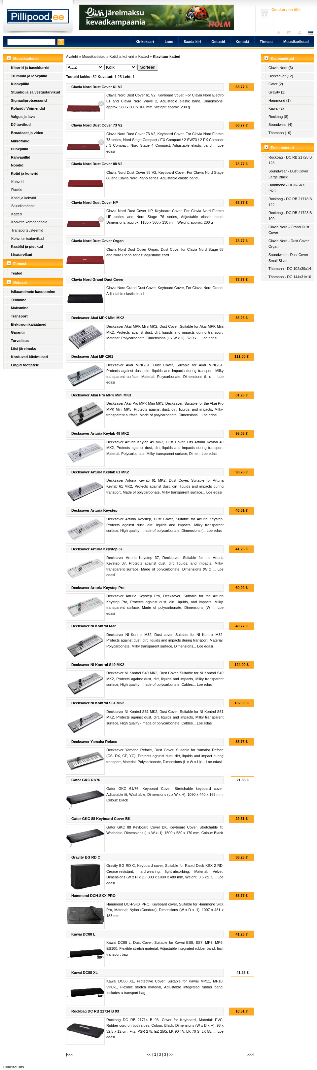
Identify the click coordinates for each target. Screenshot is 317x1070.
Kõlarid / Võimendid (28, 108)
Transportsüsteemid (27, 230)
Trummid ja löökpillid (29, 76)
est (310, 32)
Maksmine (19, 308)
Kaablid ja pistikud (27, 246)
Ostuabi (218, 42)
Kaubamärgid (282, 58)
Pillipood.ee (38, 18)
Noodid (17, 165)
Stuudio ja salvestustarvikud (35, 92)
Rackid (16, 190)
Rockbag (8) (278, 117)
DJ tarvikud (21, 125)
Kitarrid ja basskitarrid (30, 68)
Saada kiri (291, 32)
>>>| (250, 1054)
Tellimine (18, 300)
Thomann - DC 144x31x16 (289, 277)
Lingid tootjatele (25, 365)
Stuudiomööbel (23, 206)
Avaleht (280, 32)
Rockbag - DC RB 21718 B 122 (290, 202)
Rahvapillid (20, 157)
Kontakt (242, 42)
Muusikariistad (296, 42)
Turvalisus (20, 341)
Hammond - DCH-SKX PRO (286, 188)
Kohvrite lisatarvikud (27, 238)
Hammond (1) (279, 100)
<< (149, 1054)
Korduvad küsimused (29, 357)
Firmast (266, 42)
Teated (16, 273)
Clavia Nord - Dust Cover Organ (288, 244)
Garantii (18, 332)
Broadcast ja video (27, 133)
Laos (169, 42)
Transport (19, 316)
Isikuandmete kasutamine (33, 292)
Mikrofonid (20, 141)
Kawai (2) (276, 108)
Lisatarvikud (21, 255)
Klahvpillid (20, 84)
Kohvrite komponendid (29, 222)
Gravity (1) (276, 92)
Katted (16, 214)
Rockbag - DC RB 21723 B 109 (290, 216)
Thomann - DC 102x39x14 (289, 269)
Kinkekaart (144, 42)
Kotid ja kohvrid (24, 173)
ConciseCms (13, 1067)
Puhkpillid (19, 149)
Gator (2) (275, 84)
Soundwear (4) (280, 125)
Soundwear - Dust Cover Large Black (288, 174)
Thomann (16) (279, 133)
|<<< (69, 1054)
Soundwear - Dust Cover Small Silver (288, 258)
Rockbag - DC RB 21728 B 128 (290, 160)
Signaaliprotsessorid (29, 100)
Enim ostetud (282, 148)
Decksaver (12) (280, 76)
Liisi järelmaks (23, 349)
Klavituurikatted (166, 56)
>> (171, 1054)
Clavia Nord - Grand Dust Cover (288, 230)
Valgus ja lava (23, 117)
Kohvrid (17, 182)
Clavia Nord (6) (280, 68)
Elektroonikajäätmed (29, 324)
